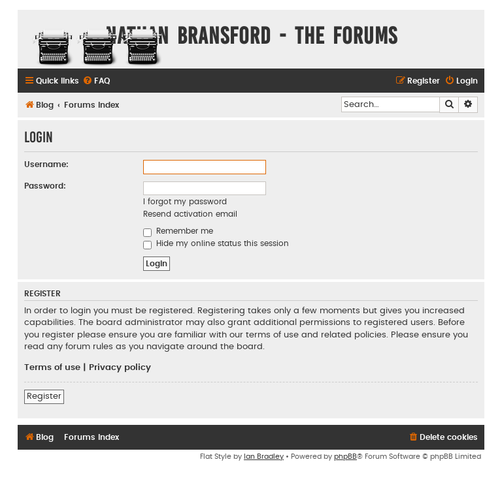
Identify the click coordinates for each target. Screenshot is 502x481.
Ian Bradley (264, 456)
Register (44, 396)
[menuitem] (96, 81)
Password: (45, 186)
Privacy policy (120, 367)
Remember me (178, 231)
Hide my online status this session (216, 243)
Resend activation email (190, 214)
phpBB (345, 456)
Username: (46, 164)
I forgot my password (185, 202)
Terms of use (52, 367)
